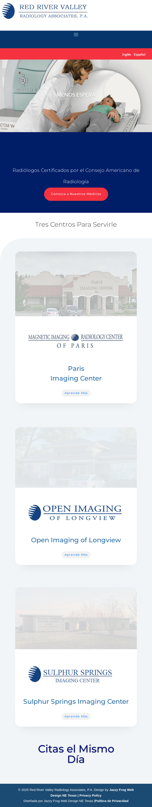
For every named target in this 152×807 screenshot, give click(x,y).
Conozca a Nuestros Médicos (76, 194)
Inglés (126, 54)
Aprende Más (76, 393)
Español (139, 54)
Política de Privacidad (112, 801)
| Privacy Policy (89, 795)
